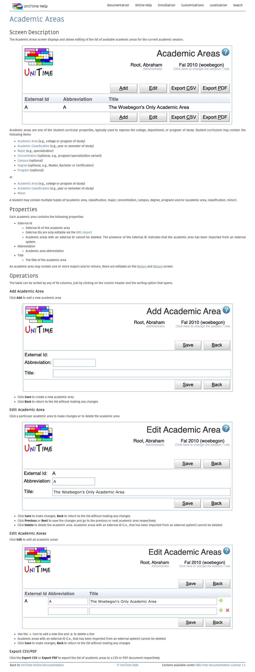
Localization (218, 5)
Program (23, 170)
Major (21, 151)
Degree (22, 165)
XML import (84, 232)
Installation (166, 5)
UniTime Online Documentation (42, 665)
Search (238, 5)
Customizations (192, 5)
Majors (141, 266)
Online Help (143, 5)
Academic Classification (33, 146)
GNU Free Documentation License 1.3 (220, 665)
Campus (23, 160)
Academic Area (28, 141)
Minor (22, 193)
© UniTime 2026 (127, 665)
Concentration (27, 156)
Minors (158, 266)
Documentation (118, 5)
